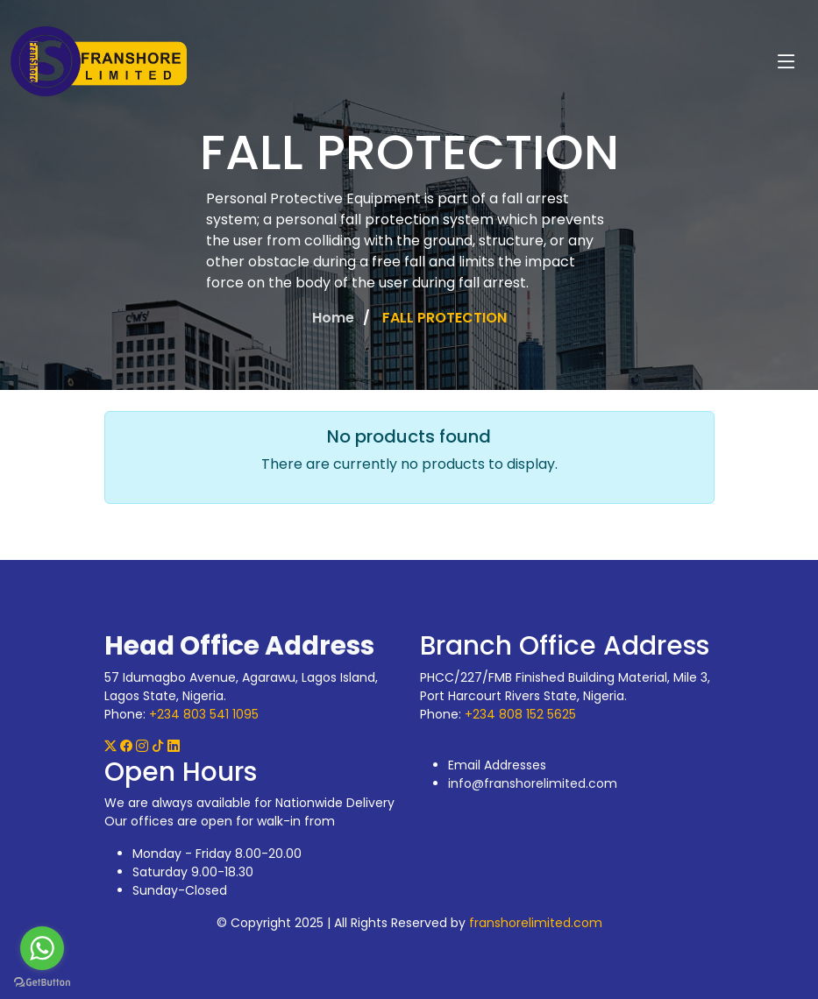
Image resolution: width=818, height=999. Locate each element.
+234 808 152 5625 (520, 714)
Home (333, 318)
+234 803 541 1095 (204, 714)
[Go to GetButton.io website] (42, 981)
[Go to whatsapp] (42, 948)
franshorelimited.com (535, 923)
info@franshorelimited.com (532, 783)
